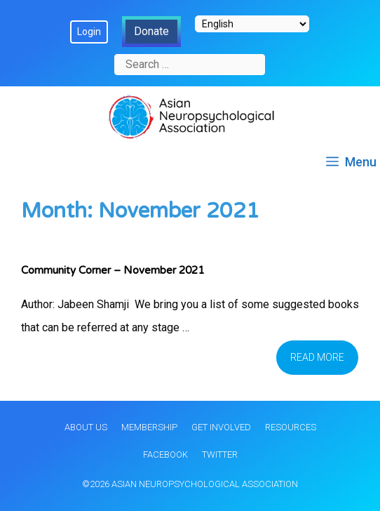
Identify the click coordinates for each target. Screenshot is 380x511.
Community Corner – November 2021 (112, 270)
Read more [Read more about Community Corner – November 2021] (317, 357)
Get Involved (221, 427)
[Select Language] (252, 23)
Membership (149, 427)
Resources (290, 427)
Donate (151, 31)
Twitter (220, 454)
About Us (86, 427)
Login (89, 31)
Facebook (165, 454)
